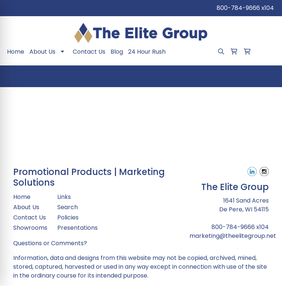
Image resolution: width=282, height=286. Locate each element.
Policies (68, 217)
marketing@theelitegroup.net (232, 236)
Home (15, 51)
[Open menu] (267, 76)
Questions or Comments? (50, 243)
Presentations (75, 228)
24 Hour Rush (147, 51)
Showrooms (30, 228)
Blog (117, 51)
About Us (42, 51)
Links (64, 197)
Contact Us (89, 51)
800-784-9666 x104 (245, 8)
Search (67, 207)
